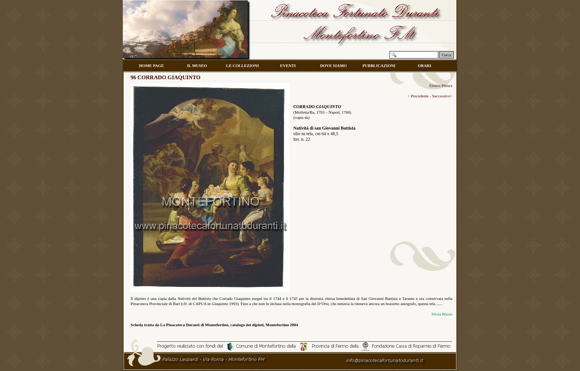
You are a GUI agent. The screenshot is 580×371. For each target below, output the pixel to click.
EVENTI (288, 65)
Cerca (446, 55)
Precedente (419, 96)
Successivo (440, 96)
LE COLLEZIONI (242, 65)
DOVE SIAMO (333, 65)
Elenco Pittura (440, 85)
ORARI (424, 65)
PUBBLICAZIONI (378, 65)
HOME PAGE (151, 65)
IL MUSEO (197, 65)
